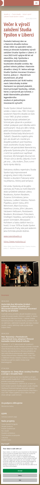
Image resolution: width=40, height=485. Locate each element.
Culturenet (4, 438)
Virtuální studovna (7, 426)
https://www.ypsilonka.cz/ (15, 241)
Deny (20, 475)
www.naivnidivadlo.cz (13, 236)
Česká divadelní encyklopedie (10, 435)
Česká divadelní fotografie (9, 424)
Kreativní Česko (6, 440)
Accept (20, 471)
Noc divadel (5, 431)
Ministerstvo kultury (7, 406)
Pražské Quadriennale (8, 429)
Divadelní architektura (8, 433)
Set (20, 480)
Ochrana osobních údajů (9, 417)
